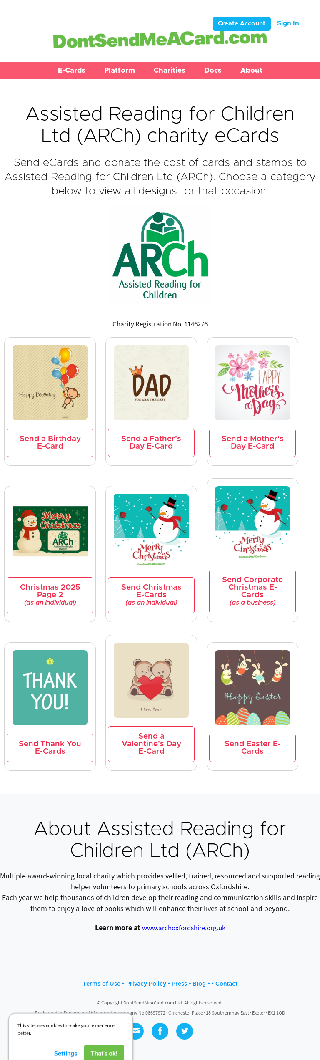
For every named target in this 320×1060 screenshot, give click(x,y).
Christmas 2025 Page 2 (50, 594)
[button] (72, 70)
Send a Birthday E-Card (50, 442)
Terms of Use (101, 984)
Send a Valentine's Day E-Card (151, 743)
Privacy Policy (146, 984)
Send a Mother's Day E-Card (253, 442)
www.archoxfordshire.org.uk (183, 927)
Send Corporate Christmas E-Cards (252, 591)
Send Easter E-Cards (253, 747)
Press (179, 984)
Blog (199, 984)
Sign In (288, 23)
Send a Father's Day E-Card (151, 442)
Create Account (241, 23)
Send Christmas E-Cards (151, 594)
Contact (226, 984)
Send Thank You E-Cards (50, 747)
